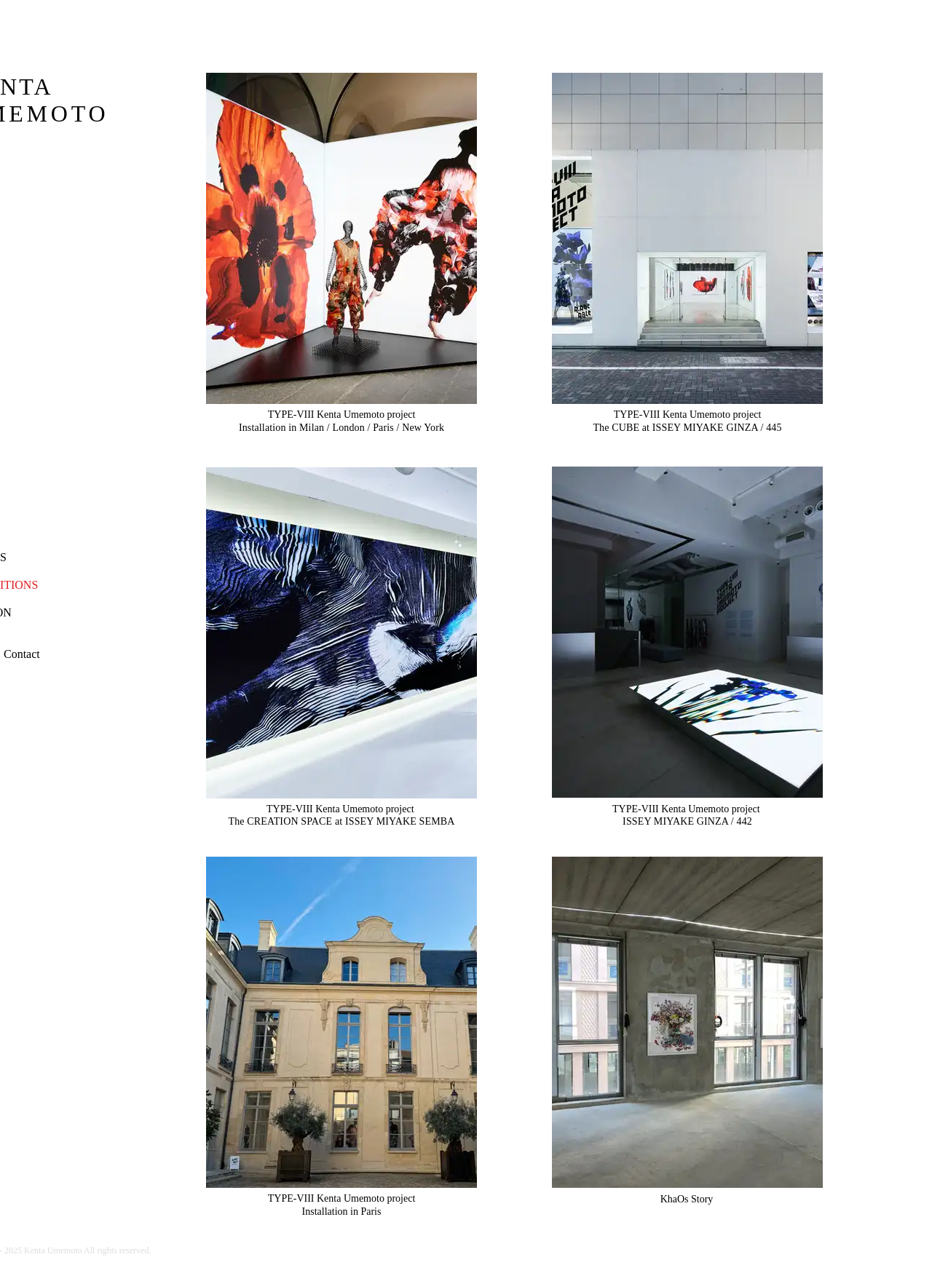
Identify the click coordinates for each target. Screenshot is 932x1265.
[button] (22, 654)
